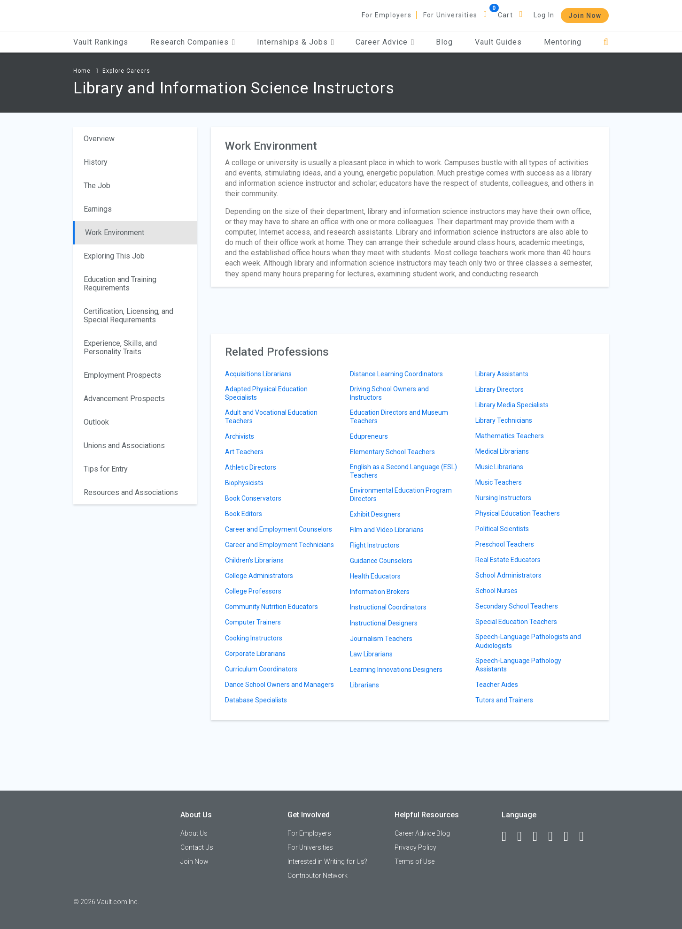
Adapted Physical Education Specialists (266, 393)
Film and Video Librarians (387, 529)
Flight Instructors (374, 545)
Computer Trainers (253, 622)
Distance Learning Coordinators (396, 374)
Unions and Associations (124, 445)
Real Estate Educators (508, 559)
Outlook (96, 422)
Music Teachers (498, 482)
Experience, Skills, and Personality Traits (120, 347)
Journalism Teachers (381, 638)
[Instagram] (554, 837)
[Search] (606, 42)
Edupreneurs (369, 436)
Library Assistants (501, 374)
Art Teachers (244, 452)
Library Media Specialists (512, 405)
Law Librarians (371, 654)
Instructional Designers (384, 623)
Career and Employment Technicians (279, 544)
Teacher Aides (496, 684)
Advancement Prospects (124, 398)
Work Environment (114, 232)
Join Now (584, 15)
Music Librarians (499, 467)
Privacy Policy (415, 847)
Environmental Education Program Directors (401, 495)
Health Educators (375, 576)
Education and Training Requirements (120, 283)
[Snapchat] (585, 837)
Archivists (239, 436)
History (96, 162)
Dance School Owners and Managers (279, 684)
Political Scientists (502, 529)
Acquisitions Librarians (258, 374)
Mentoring (562, 42)
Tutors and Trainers (504, 700)
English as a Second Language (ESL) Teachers (403, 471)
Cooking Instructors (253, 638)
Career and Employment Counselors (278, 529)
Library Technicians (503, 420)
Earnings (98, 209)
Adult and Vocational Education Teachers (271, 417)
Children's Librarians (254, 560)
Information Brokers (380, 591)
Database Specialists (256, 700)
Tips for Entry (106, 468)
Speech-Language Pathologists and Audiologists (528, 641)
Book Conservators (253, 498)
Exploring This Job (114, 255)
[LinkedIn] (523, 837)
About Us (194, 833)
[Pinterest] (570, 837)
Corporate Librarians (255, 653)
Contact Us (196, 847)
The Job (97, 185)
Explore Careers (126, 71)
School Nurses (496, 590)
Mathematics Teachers (509, 436)
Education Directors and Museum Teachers (399, 417)
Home (82, 71)
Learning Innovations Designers (396, 669)
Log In (544, 15)
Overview (99, 138)
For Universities (450, 15)
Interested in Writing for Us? (327, 861)
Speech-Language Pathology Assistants (518, 665)
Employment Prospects (122, 375)
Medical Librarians (502, 451)
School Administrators (508, 575)
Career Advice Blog (422, 833)
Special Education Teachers (516, 621)
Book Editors (243, 514)
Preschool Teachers (504, 544)
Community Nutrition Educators (271, 606)
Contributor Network (317, 875)
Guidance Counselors (381, 560)
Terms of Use (414, 861)
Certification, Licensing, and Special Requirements (128, 315)
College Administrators (259, 575)
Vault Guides (498, 42)
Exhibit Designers (375, 514)
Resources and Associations (131, 492)
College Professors (253, 591)
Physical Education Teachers (517, 513)
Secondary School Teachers (516, 606)
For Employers (386, 15)
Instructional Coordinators (388, 607)
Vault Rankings (100, 42)
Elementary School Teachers (392, 452)
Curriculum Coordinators (261, 669)
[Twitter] (539, 837)
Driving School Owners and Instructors (389, 393)
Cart (505, 15)
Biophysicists (244, 483)
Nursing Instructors (503, 498)
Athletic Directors (250, 467)
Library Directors (499, 389)
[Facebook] (508, 837)
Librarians (364, 685)
